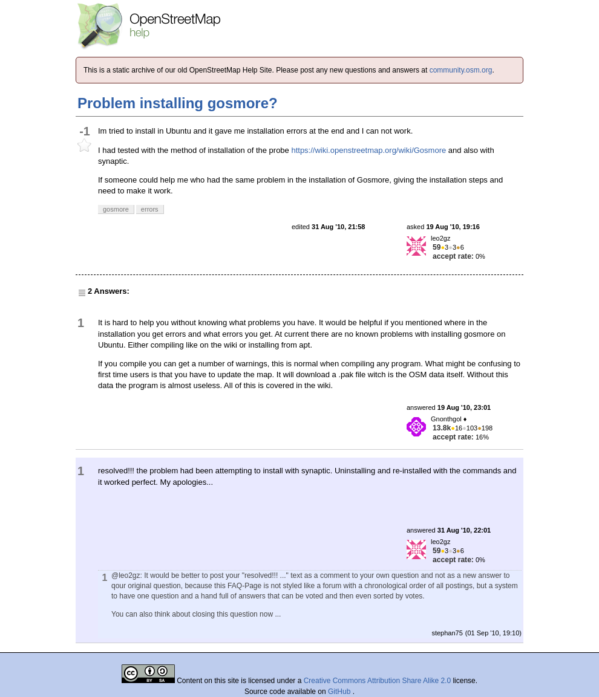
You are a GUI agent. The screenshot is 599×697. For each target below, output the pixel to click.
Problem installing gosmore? (177, 103)
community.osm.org (461, 70)
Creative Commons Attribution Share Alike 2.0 (377, 680)
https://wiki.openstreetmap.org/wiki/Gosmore (368, 150)
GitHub (340, 691)
